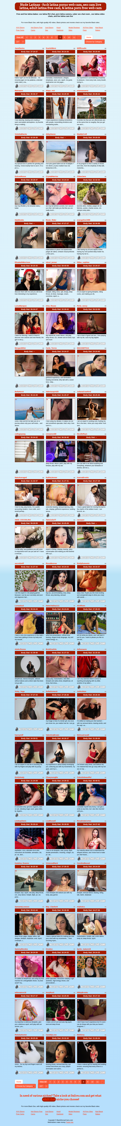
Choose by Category (95, 42)
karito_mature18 (84, 949)
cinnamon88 (51, 434)
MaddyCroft (82, 134)
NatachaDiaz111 (53, 606)
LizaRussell (51, 821)
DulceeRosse (20, 176)
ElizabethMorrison (22, 262)
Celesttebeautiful (84, 777)
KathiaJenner (51, 477)
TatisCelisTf (51, 520)
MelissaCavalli (83, 735)
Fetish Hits (69, 1122)
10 (69, 37)
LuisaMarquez (21, 306)
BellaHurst (19, 392)
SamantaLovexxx (22, 907)
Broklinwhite (51, 649)
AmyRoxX (50, 992)
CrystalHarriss (52, 176)
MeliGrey (81, 1035)
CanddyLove (51, 1035)
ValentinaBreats (52, 735)
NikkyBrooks (82, 992)
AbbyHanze (51, 134)
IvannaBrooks (83, 477)
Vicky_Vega (20, 691)
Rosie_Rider (51, 220)
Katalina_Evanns (22, 863)
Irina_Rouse (51, 306)
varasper (80, 520)
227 (17, 42)
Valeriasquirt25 (52, 392)
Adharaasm (82, 649)
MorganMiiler (20, 348)
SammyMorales (21, 949)
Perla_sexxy (82, 306)
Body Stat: (29, 52)
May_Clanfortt (52, 907)
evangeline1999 (83, 220)
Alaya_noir (50, 91)
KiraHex (49, 949)
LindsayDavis (20, 821)
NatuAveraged (21, 477)
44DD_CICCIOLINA (23, 520)
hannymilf (19, 735)
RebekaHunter (21, 1035)
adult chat (49, 1099)
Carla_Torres (51, 348)
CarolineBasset (83, 863)
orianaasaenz (82, 91)
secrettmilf (19, 563)
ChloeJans (81, 176)
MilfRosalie (81, 48)
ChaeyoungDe (52, 777)
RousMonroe (51, 563)
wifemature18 (20, 992)
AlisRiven (81, 606)
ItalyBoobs (19, 220)
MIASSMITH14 (83, 348)
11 (74, 37)
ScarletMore (51, 48)
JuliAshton (81, 691)
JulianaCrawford (84, 392)
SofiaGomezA (52, 691)
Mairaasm (19, 91)
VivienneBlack (52, 863)
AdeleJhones (20, 649)
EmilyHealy (19, 777)
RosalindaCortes (84, 821)
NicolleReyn (82, 434)
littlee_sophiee (83, 262)
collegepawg (20, 434)
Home (88, 37)
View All (20, 37)
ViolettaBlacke (21, 134)
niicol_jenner (51, 262)
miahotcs (81, 907)
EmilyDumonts (83, 563)
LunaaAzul (19, 606)
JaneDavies (20, 48)
